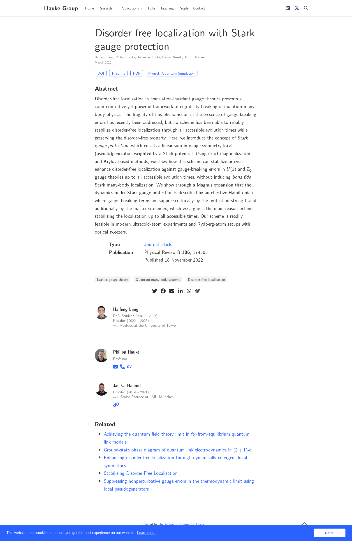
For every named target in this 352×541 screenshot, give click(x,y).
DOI (100, 73)
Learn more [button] (146, 533)
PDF (136, 73)
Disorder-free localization (206, 279)
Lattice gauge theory (112, 279)
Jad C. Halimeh (195, 57)
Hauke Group (61, 8)
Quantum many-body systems (158, 279)
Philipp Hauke (125, 57)
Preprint (118, 73)
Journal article (158, 244)
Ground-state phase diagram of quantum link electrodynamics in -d (178, 449)
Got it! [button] (329, 533)
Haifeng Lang (104, 57)
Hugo (200, 523)
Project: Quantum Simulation (171, 73)
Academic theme (177, 523)
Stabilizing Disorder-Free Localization (141, 472)
